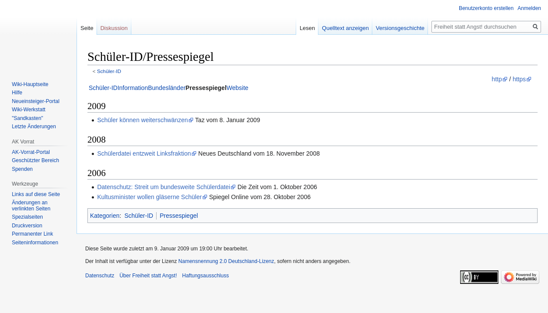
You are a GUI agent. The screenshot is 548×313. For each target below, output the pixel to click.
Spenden (22, 169)
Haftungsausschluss (205, 276)
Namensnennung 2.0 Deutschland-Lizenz (226, 261)
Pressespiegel (206, 87)
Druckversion (27, 226)
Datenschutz (99, 276)
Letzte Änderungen (34, 126)
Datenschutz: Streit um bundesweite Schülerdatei (163, 186)
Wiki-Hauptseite (30, 84)
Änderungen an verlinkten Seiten (31, 206)
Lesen (307, 28)
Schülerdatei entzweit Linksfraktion (144, 153)
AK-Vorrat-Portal (31, 152)
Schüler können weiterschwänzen (142, 120)
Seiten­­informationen (35, 243)
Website (237, 87)
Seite (87, 28)
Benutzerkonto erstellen (486, 8)
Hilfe (17, 93)
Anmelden (529, 8)
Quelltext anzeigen (345, 28)
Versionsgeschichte (400, 28)
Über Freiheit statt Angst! (148, 276)
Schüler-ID (109, 71)
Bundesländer (166, 87)
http (497, 79)
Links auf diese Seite (36, 194)
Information (132, 87)
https (519, 79)
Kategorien (105, 215)
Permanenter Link (32, 234)
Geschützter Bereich (35, 160)
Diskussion (114, 28)
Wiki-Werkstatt (28, 110)
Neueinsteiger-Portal (35, 101)
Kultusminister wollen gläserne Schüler (149, 196)
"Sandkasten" (27, 118)
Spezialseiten (27, 217)
